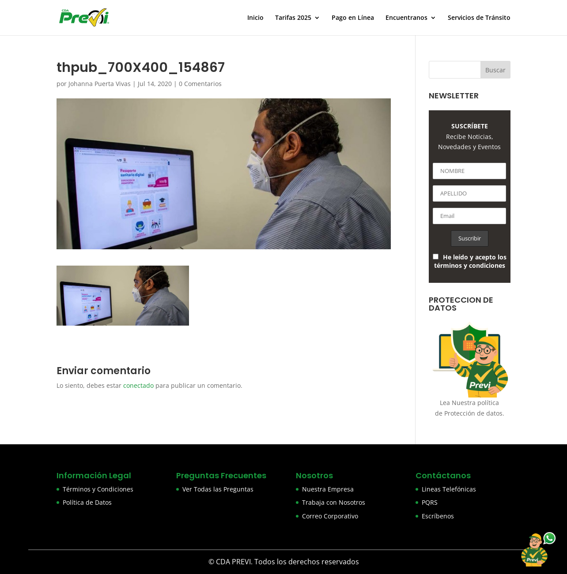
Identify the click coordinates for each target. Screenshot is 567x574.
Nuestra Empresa (328, 489)
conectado (138, 385)
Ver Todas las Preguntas (217, 489)
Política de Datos (87, 502)
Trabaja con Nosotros (333, 502)
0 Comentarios (200, 83)
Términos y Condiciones (98, 489)
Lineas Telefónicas (449, 489)
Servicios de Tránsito (479, 18)
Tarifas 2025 (293, 18)
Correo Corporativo (330, 516)
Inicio (255, 18)
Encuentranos (406, 18)
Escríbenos (438, 516)
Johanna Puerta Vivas (99, 83)
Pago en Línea (353, 18)
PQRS (430, 502)
